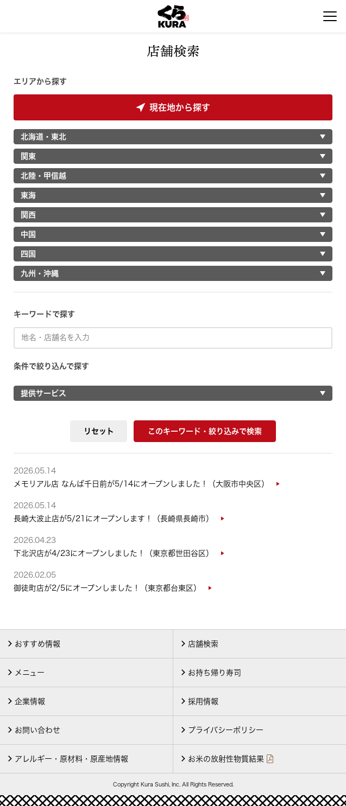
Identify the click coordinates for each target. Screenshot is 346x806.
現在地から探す (173, 107)
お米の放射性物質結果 (226, 759)
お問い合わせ (37, 730)
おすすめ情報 (37, 644)
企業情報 (30, 701)
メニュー (30, 672)
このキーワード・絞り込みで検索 (205, 431)
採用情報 (203, 701)
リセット (99, 431)
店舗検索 (203, 644)
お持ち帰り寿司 (214, 672)
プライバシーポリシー (225, 730)
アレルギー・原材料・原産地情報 (71, 759)
